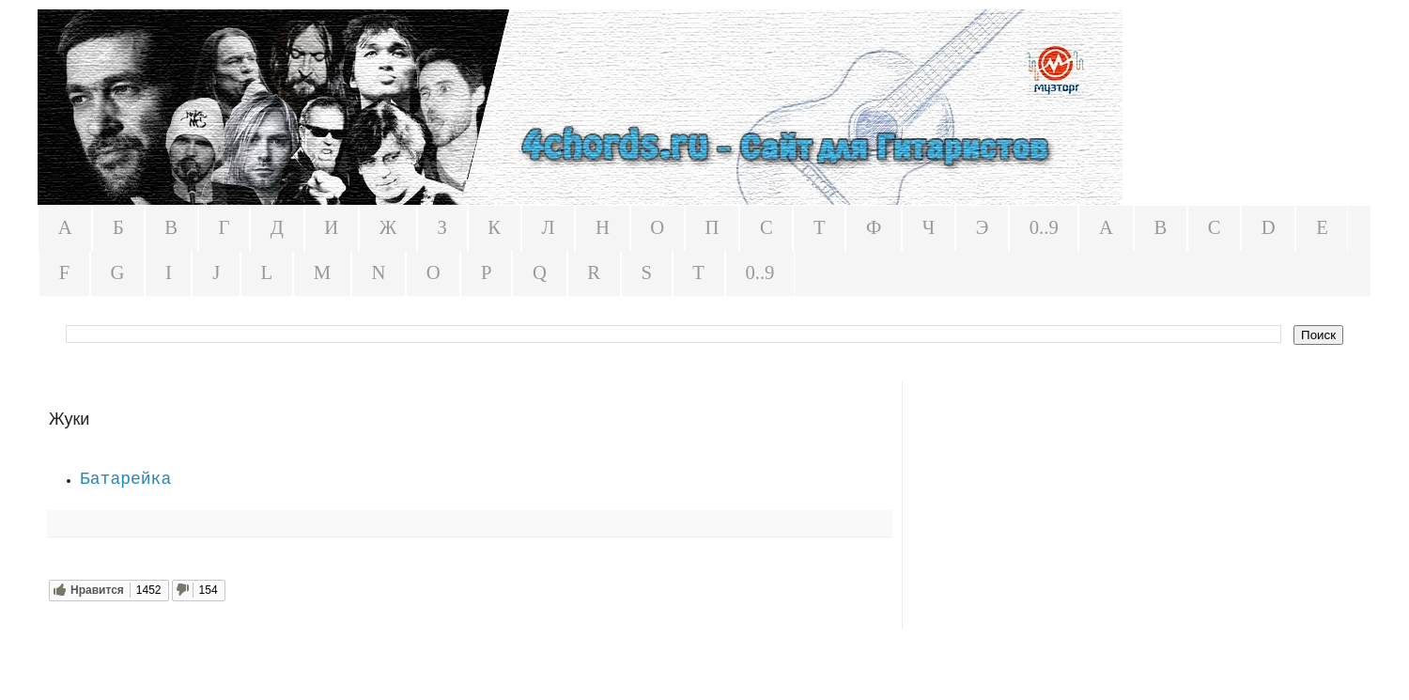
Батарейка (125, 479)
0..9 (1044, 227)
